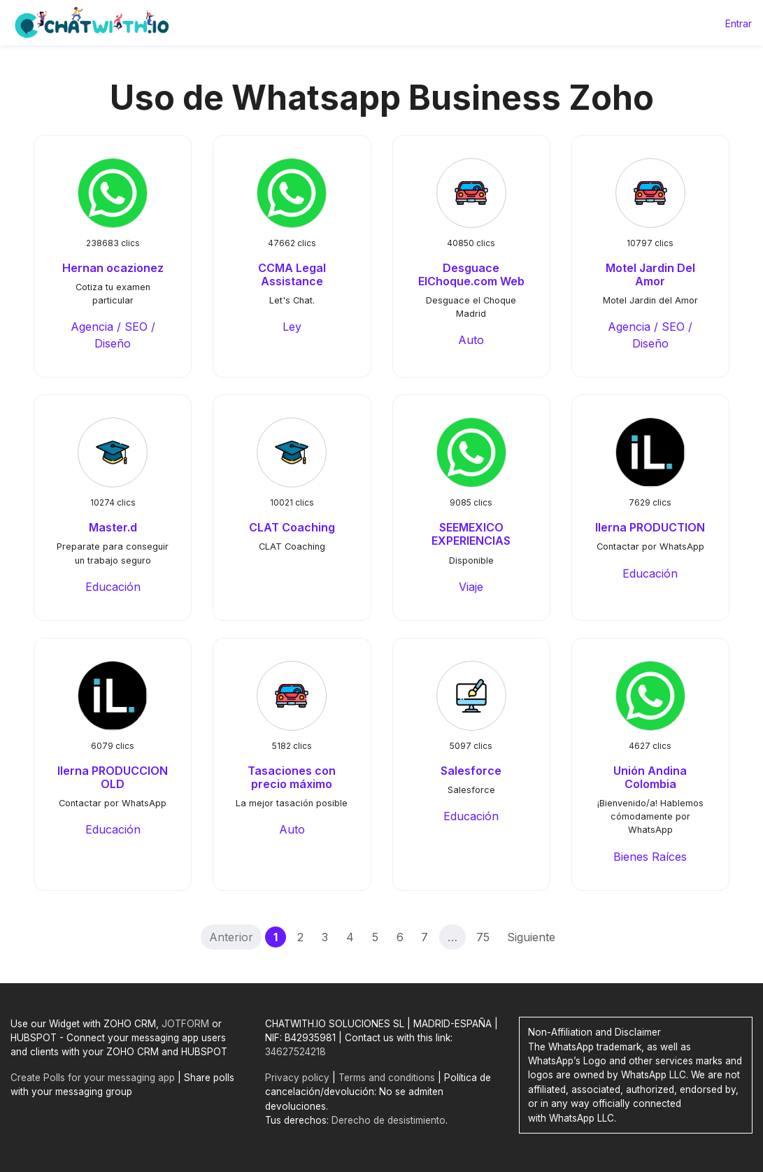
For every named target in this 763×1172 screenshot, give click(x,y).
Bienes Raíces (650, 857)
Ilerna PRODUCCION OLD (112, 777)
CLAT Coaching (292, 527)
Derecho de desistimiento (388, 1120)
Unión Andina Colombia (650, 777)
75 (483, 937)
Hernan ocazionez (113, 268)
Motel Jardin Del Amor (650, 274)
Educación (113, 587)
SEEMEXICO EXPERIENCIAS (471, 534)
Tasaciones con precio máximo (292, 777)
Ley (292, 327)
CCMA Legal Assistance (292, 274)
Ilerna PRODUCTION (650, 527)
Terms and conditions (386, 1077)
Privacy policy (297, 1077)
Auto (471, 340)
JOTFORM (185, 1023)
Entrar (738, 23)
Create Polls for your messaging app (92, 1077)
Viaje (471, 587)
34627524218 (295, 1051)
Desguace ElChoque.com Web (471, 274)
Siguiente (531, 937)
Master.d (113, 527)
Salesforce (471, 771)
